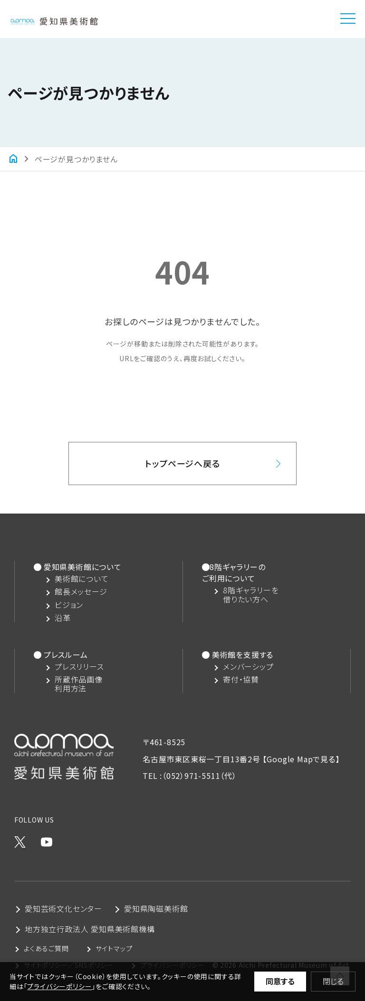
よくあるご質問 (46, 948)
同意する (280, 981)
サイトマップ (114, 948)
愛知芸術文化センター (63, 908)
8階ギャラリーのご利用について (233, 572)
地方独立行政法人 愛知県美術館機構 (90, 929)
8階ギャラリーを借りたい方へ (251, 595)
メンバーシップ (248, 666)
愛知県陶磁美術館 (156, 908)
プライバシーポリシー (59, 986)
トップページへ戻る (182, 463)
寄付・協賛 (241, 679)
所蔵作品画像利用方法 (79, 684)
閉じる (333, 981)
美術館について (82, 578)
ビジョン (69, 604)
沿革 (63, 617)
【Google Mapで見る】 (301, 759)
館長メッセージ (81, 591)
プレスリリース (79, 666)
